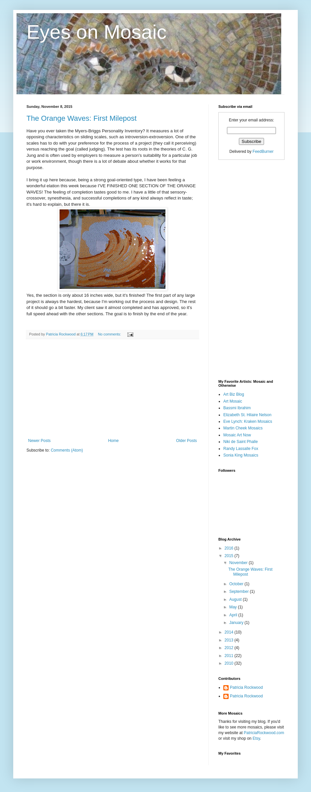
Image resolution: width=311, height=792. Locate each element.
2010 (230, 663)
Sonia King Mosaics (240, 455)
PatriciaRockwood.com (264, 732)
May (233, 607)
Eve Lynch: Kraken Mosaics (247, 421)
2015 (230, 555)
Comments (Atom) (67, 450)
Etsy (256, 738)
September (239, 591)
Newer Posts (39, 440)
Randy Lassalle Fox (240, 448)
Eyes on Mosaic (96, 32)
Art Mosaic (232, 401)
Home (113, 440)
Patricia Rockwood (246, 687)
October (236, 584)
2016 (230, 548)
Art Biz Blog (233, 394)
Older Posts (186, 440)
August (236, 599)
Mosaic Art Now (237, 435)
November (239, 562)
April (233, 615)
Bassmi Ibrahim (237, 408)
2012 (230, 647)
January (236, 622)
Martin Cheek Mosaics (243, 428)
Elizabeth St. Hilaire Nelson (247, 415)
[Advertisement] (112, 388)
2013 (230, 640)
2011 (230, 655)
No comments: (110, 334)
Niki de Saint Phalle (240, 441)
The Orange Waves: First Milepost (81, 118)
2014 (230, 632)
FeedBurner (262, 151)
